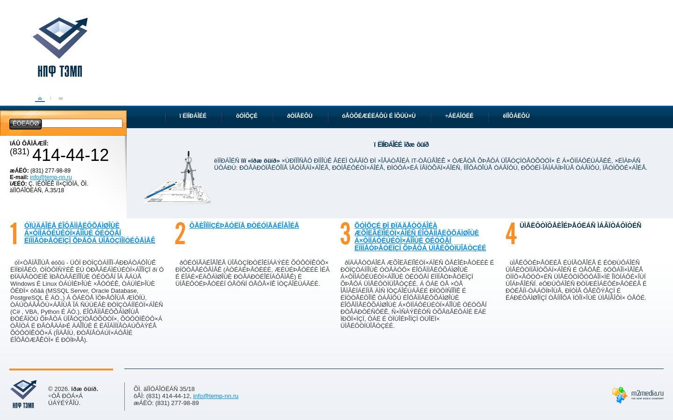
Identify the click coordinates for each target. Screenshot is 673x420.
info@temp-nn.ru (51, 177)
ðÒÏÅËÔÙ (300, 116)
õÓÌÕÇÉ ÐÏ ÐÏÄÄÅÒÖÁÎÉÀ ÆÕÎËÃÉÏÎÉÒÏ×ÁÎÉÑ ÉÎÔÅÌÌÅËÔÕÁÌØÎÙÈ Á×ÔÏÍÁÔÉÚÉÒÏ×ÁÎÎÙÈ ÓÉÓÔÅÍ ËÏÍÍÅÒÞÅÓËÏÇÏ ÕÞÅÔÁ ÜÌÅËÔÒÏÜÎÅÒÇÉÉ (421, 237)
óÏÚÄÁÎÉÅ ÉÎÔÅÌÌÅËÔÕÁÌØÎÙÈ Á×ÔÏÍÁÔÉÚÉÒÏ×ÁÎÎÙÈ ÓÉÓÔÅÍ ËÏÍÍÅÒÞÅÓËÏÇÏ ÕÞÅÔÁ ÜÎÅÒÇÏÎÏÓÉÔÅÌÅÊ (89, 233)
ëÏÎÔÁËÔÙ (516, 116)
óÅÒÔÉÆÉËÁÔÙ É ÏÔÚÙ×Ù (379, 116)
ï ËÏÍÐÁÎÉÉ (193, 116)
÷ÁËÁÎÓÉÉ (459, 116)
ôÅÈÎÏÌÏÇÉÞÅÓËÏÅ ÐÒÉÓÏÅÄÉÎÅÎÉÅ (244, 225)
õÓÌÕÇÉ (247, 116)
